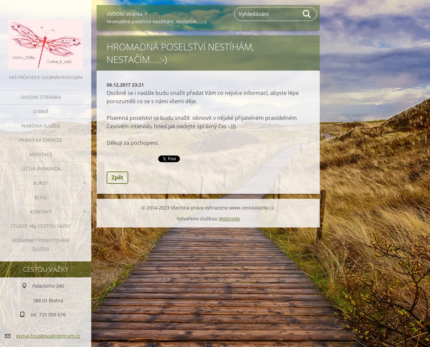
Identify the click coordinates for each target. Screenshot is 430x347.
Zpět (117, 177)
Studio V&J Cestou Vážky (41, 226)
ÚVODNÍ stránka (41, 97)
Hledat (307, 14)
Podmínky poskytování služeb (41, 244)
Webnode (229, 218)
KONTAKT (41, 211)
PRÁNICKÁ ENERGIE (40, 140)
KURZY (40, 183)
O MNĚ (41, 111)
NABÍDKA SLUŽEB (41, 126)
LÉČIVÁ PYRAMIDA (41, 169)
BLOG (41, 197)
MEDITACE (40, 154)
